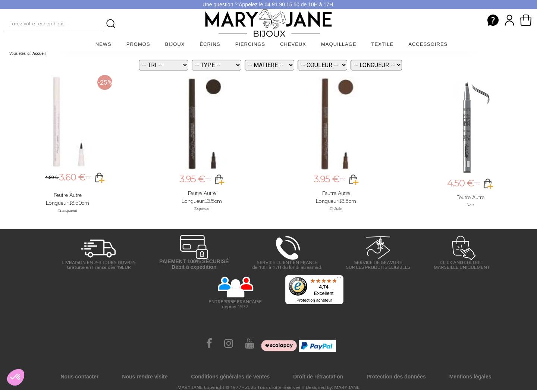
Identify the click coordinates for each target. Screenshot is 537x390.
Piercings (250, 44)
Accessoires (428, 44)
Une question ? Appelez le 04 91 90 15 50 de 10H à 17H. (268, 4)
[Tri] (163, 65)
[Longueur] (376, 65)
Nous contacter (79, 377)
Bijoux (175, 44)
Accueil (39, 53)
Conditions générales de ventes (230, 377)
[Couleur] (322, 65)
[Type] (216, 65)
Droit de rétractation (318, 377)
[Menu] (339, 279)
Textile (382, 44)
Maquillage (339, 44)
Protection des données (396, 377)
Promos (138, 44)
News (103, 44)
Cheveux (293, 44)
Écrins (210, 44)
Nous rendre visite (144, 377)
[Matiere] (269, 65)
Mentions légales (470, 377)
